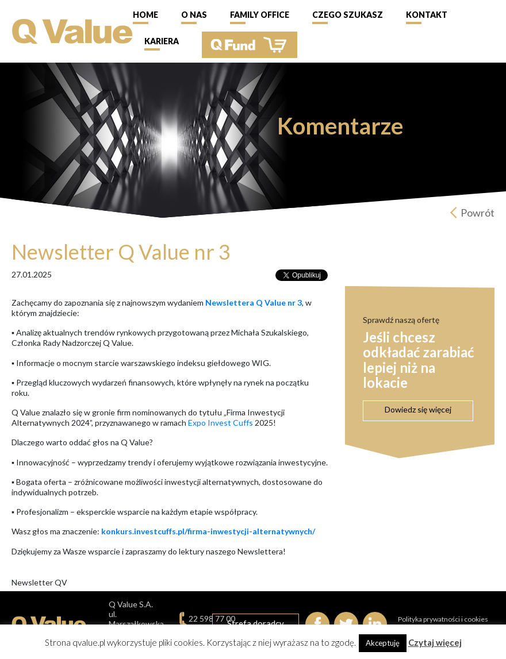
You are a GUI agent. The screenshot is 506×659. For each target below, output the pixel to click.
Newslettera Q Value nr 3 (253, 302)
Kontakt (426, 15)
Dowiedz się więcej (418, 409)
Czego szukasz (347, 15)
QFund (249, 45)
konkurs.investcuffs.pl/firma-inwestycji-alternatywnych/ (208, 531)
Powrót (477, 212)
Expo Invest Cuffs (220, 422)
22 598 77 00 (212, 618)
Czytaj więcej (435, 642)
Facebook (317, 624)
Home (145, 15)
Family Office (259, 15)
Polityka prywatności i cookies (443, 619)
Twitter (346, 624)
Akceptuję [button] (383, 643)
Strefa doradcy (255, 623)
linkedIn (375, 624)
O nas (194, 15)
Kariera (161, 41)
